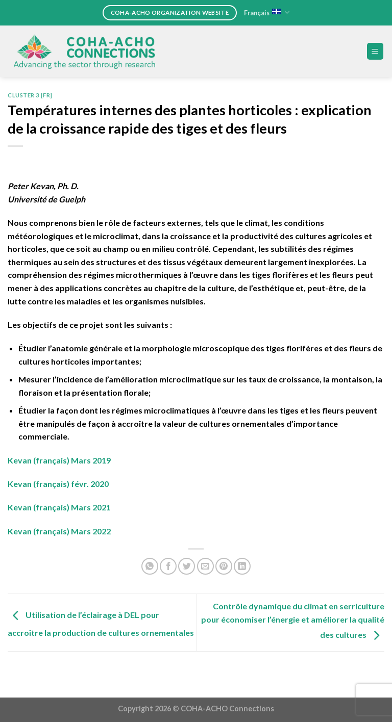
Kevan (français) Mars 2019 (59, 460)
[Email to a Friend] (205, 566)
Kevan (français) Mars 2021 (59, 507)
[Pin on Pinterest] (223, 566)
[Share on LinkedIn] (242, 566)
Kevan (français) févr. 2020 (58, 483)
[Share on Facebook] (168, 566)
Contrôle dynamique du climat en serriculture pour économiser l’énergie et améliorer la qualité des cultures (292, 620)
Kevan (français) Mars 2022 (59, 531)
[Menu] (375, 51)
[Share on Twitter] (186, 566)
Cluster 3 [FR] (30, 95)
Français (266, 12)
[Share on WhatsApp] (149, 566)
